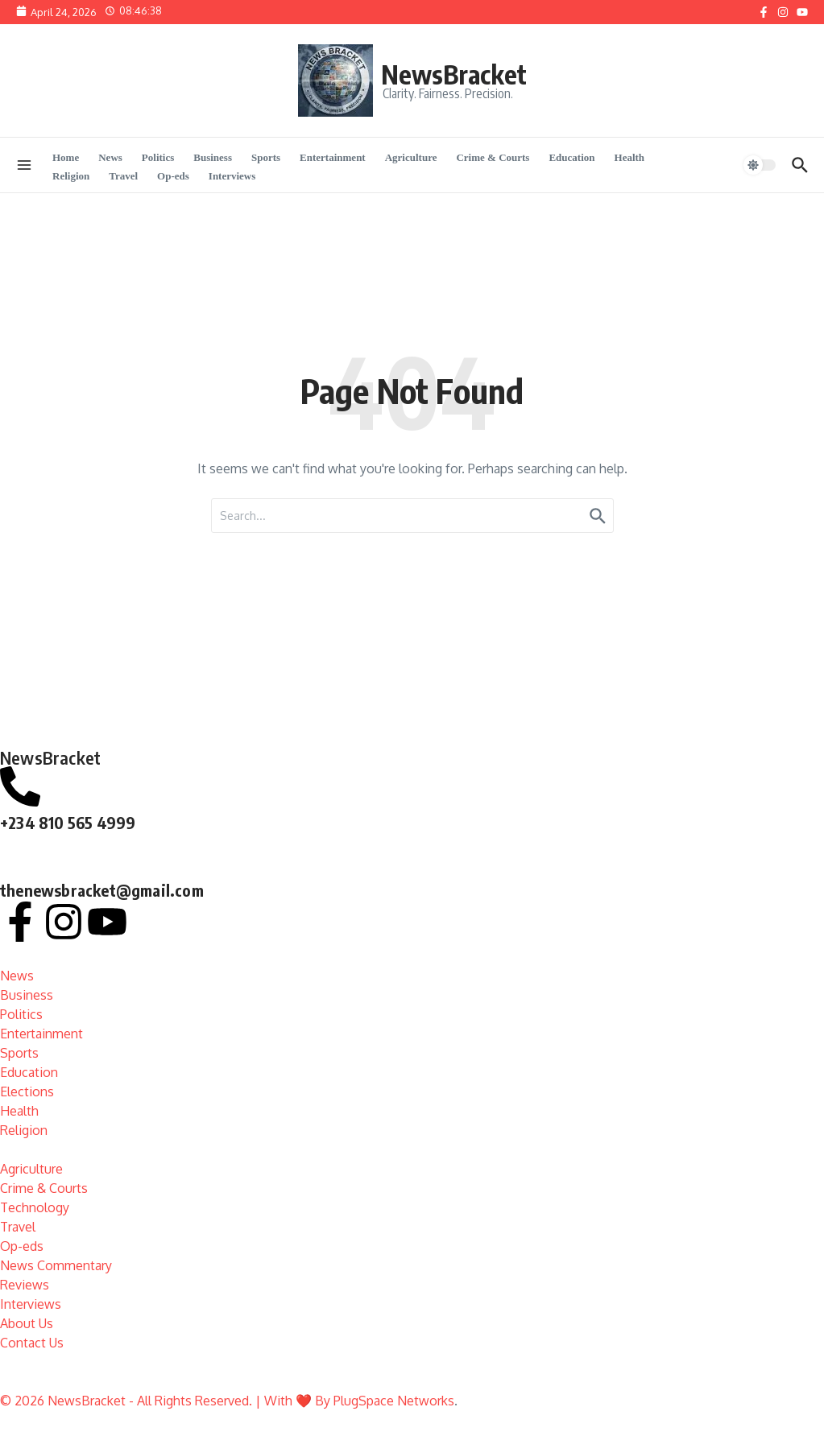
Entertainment (333, 157)
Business (212, 157)
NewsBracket (454, 74)
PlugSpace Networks (393, 1401)
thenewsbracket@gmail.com (102, 890)
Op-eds (173, 176)
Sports (265, 157)
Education (571, 157)
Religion (70, 176)
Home (65, 157)
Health (630, 157)
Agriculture (411, 157)
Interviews (232, 176)
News (110, 157)
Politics (158, 157)
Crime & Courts (492, 157)
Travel (123, 176)
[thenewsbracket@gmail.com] (20, 854)
